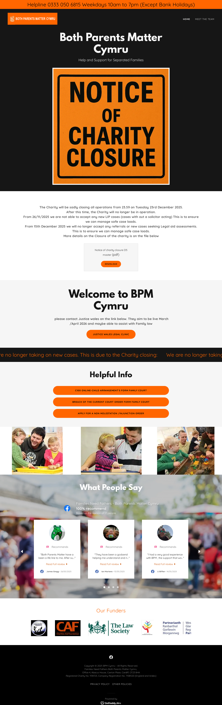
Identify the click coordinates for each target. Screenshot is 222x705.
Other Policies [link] (122, 684)
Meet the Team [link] (204, 19)
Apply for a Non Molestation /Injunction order (111, 413)
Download (111, 264)
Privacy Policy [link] (100, 684)
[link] (32, 18)
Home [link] (186, 19)
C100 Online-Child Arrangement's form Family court (111, 390)
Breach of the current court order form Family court (111, 401)
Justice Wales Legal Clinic (111, 334)
